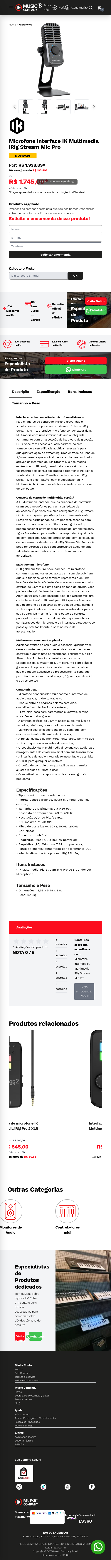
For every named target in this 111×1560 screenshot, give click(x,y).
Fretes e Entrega (24, 1425)
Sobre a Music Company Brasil (32, 1395)
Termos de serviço (25, 1376)
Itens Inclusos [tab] (80, 391)
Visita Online (96, 301)
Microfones (25, 24)
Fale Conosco (22, 1373)
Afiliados (19, 1444)
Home (12, 24)
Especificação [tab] (48, 391)
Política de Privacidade (27, 1421)
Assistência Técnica (25, 1436)
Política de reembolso (27, 1380)
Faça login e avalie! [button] (83, 991)
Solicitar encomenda (56, 254)
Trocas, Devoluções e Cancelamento (35, 1418)
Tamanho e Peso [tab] (26, 403)
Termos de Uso (23, 1399)
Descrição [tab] (20, 391)
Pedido (18, 1369)
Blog (17, 1403)
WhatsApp (95, 310)
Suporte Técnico (24, 1440)
